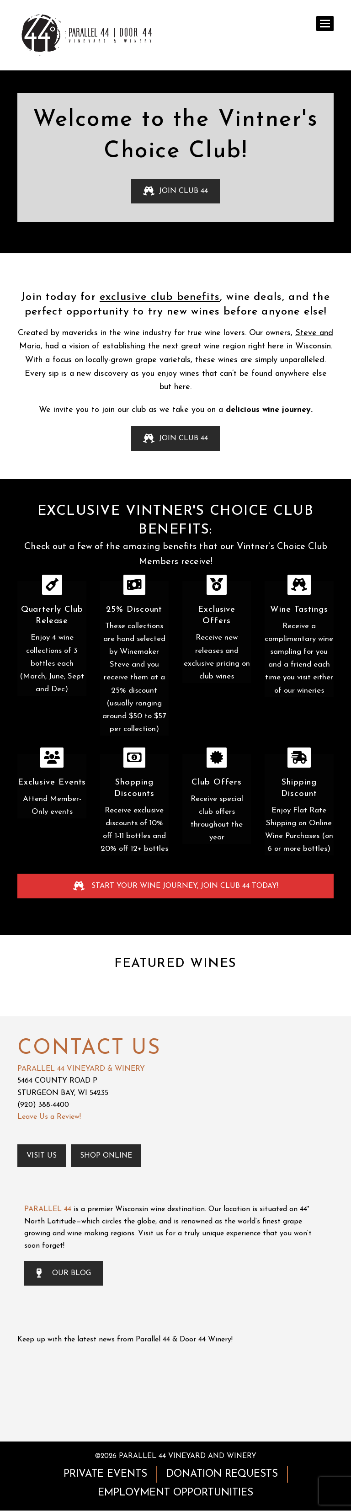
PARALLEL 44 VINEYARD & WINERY (81, 1069)
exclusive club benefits (160, 297)
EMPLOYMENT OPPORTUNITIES (175, 1493)
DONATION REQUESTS (222, 1474)
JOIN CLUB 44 (175, 191)
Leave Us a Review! (49, 1117)
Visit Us (42, 1155)
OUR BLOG (63, 1273)
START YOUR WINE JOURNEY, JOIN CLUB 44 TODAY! (175, 886)
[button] (325, 23)
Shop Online (106, 1155)
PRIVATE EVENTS (105, 1474)
